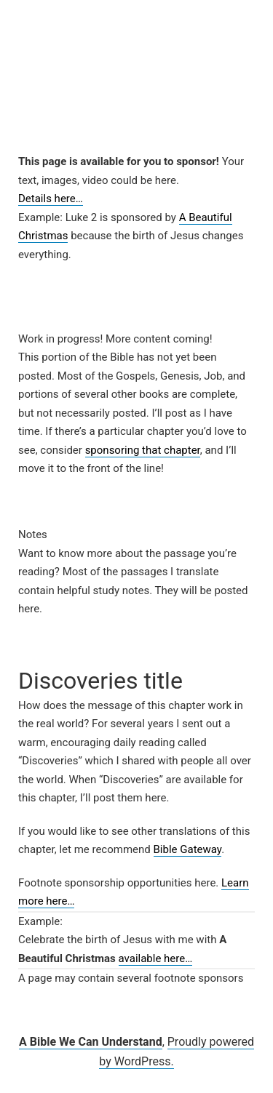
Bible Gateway (188, 849)
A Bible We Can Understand (90, 1042)
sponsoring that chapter (142, 450)
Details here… (50, 198)
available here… (156, 958)
